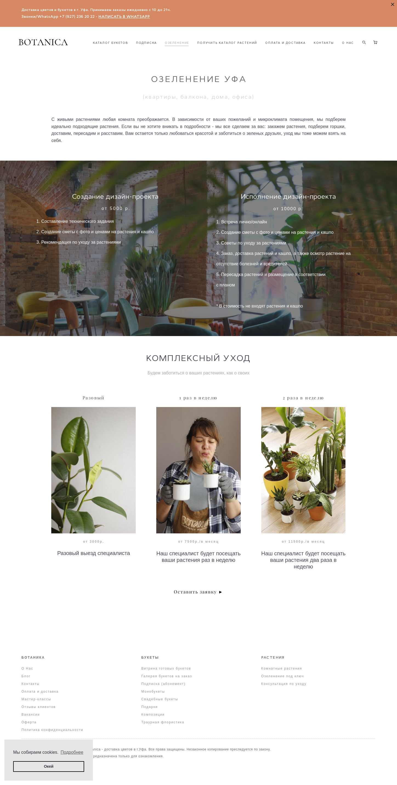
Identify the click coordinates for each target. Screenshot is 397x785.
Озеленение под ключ (282, 676)
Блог (25, 676)
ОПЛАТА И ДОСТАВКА (326, 49)
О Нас (27, 669)
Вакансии (30, 715)
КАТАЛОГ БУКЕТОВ (151, 49)
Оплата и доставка (40, 692)
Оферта (28, 722)
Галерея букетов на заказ (166, 676)
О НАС (168, 56)
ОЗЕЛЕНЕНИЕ (218, 49)
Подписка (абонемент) (163, 684)
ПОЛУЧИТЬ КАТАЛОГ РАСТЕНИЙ (268, 49)
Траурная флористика (162, 722)
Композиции (153, 715)
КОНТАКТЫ (144, 56)
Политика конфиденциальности (52, 730)
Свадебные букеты (159, 699)
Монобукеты (153, 692)
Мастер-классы (36, 699)
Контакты (30, 684)
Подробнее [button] (72, 752)
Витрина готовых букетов (166, 669)
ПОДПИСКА (187, 49)
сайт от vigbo (198, 772)
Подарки (149, 707)
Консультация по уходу (284, 684)
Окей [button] (48, 766)
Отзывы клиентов (38, 707)
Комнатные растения (281, 669)
